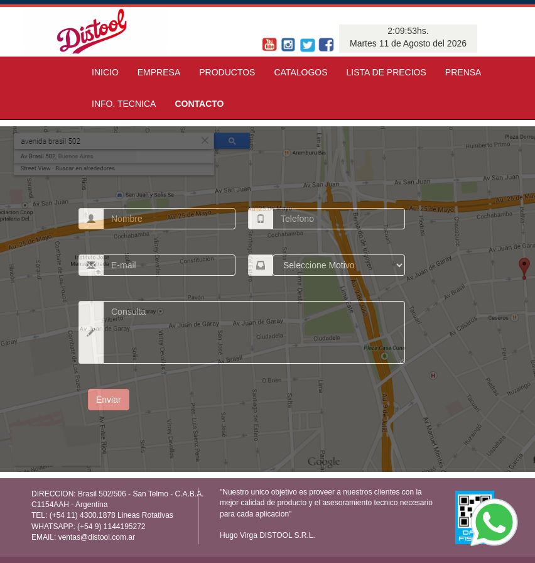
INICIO (105, 72)
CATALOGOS (300, 72)
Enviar (108, 400)
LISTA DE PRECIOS (386, 72)
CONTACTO (199, 104)
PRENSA (463, 72)
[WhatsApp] (494, 522)
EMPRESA (159, 72)
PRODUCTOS (227, 72)
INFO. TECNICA (124, 104)
